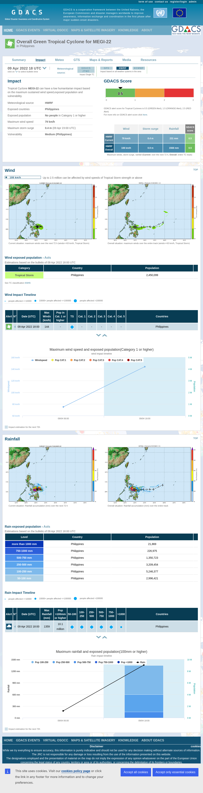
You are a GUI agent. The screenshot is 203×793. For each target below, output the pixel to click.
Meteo (59, 60)
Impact (40, 60)
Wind (126, 128)
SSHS (28, 283)
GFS (106, 68)
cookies (196, 746)
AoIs (47, 257)
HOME (8, 30)
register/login (178, 1)
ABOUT (146, 30)
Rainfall (174, 128)
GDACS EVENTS (28, 30)
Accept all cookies (136, 772)
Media (126, 60)
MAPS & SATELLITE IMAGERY (93, 30)
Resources (148, 60)
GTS (77, 60)
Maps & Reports (101, 60)
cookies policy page (75, 771)
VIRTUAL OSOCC (55, 30)
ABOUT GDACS (152, 740)
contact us (161, 1)
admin (193, 1)
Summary (19, 60)
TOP (195, 169)
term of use (146, 1)
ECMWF (139, 68)
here (145, 115)
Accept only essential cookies (175, 772)
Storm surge (150, 128)
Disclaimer (96, 746)
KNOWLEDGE (128, 30)
